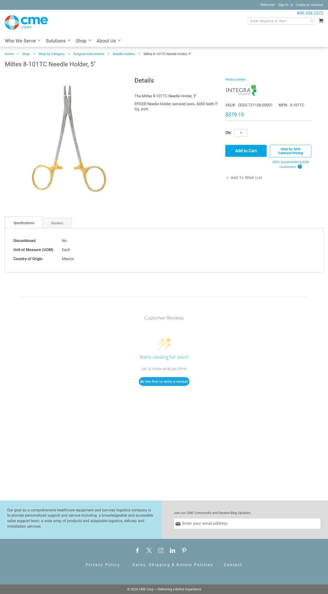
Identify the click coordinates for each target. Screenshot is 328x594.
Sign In (283, 5)
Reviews (57, 223)
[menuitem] (21, 41)
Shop (26, 54)
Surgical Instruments (88, 54)
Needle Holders (124, 54)
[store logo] (26, 22)
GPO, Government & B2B (291, 164)
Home (9, 54)
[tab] (24, 223)
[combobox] (281, 21)
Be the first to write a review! (164, 381)
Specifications (23, 223)
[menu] (164, 41)
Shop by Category (51, 54)
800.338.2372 (310, 13)
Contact (233, 564)
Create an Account (309, 5)
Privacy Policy (103, 564)
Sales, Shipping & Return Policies (173, 564)
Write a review (235, 79)
